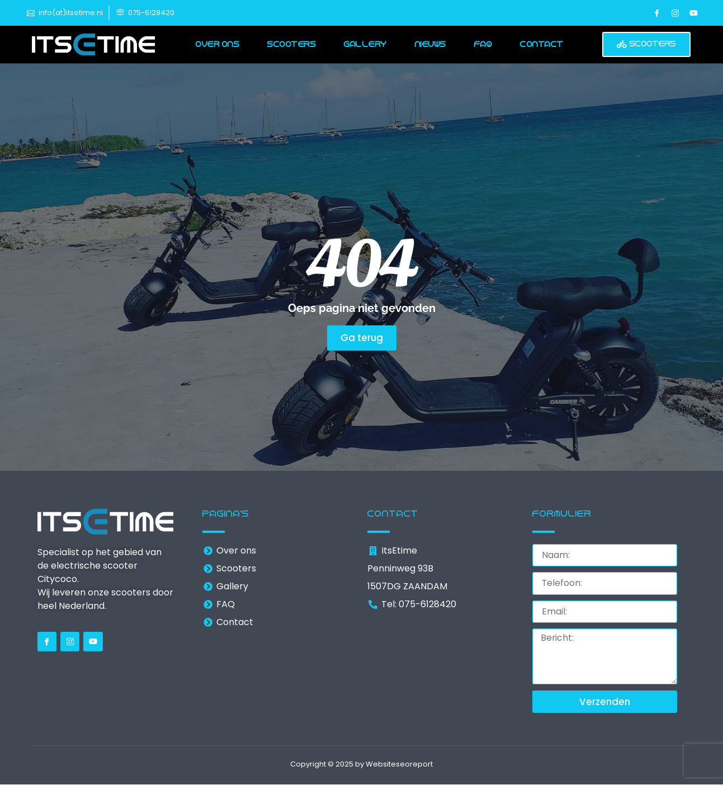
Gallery (365, 44)
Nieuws (430, 44)
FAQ (483, 44)
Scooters (291, 44)
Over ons (217, 44)
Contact (542, 44)
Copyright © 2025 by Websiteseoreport (361, 765)
